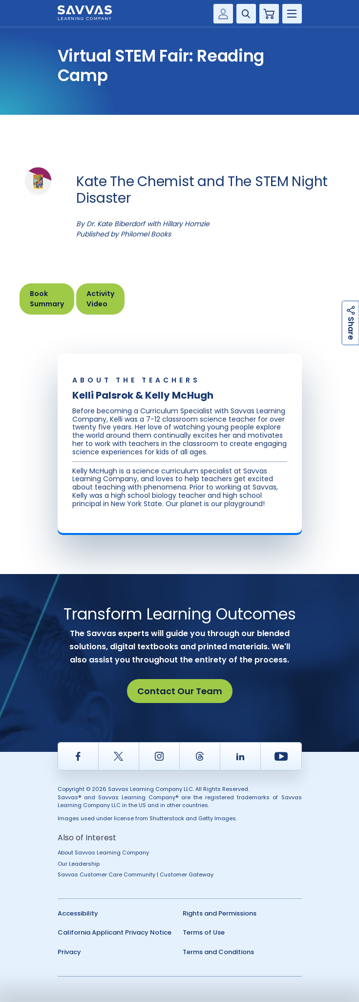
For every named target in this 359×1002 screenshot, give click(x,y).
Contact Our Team (179, 691)
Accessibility (78, 913)
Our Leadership (79, 864)
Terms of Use (204, 932)
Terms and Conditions (218, 952)
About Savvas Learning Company (103, 852)
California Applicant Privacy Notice (114, 932)
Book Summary (47, 299)
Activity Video (100, 299)
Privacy (69, 952)
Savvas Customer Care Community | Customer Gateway (135, 874)
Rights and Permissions (219, 913)
